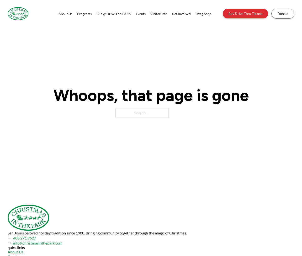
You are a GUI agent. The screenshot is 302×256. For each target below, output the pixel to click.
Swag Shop (203, 14)
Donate (282, 13)
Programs (84, 14)
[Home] (18, 13)
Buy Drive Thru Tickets (245, 13)
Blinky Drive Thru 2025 (113, 14)
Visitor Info (158, 14)
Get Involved (181, 14)
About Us (65, 14)
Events (141, 14)
